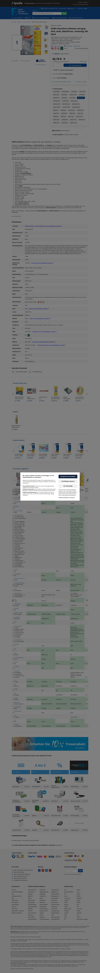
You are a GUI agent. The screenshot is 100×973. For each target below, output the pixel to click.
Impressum (72, 497)
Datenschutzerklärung (64, 497)
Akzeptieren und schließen (68, 476)
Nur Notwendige (68, 486)
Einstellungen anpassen (67, 481)
